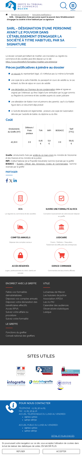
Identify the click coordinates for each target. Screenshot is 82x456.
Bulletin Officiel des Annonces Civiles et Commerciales (42, 164)
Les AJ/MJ (48, 302)
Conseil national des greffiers (20, 335)
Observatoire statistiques (56, 308)
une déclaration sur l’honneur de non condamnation (33, 89)
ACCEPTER (61, 451)
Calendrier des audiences (56, 305)
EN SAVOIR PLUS (48, 446)
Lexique (47, 312)
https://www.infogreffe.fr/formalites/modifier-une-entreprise (31, 62)
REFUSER (21, 451)
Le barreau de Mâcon (54, 292)
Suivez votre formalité (17, 318)
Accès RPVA (12, 308)
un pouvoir (16, 74)
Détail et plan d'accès (62, 436)
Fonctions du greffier (16, 332)
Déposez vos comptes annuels (22, 298)
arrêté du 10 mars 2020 (43, 155)
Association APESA (53, 298)
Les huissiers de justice (54, 295)
